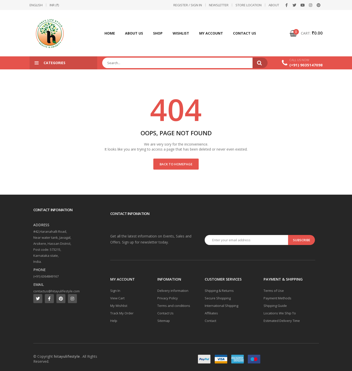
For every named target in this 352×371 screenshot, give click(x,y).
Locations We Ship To (280, 313)
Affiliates (211, 313)
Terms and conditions (173, 305)
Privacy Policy (167, 298)
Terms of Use (274, 290)
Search (260, 63)
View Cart (117, 298)
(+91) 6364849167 (46, 276)
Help (113, 320)
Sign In (115, 290)
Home (109, 33)
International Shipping (221, 305)
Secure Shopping (218, 298)
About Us (134, 33)
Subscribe (301, 240)
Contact (210, 320)
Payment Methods (277, 298)
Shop (158, 33)
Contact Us (244, 33)
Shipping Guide (275, 305)
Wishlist (181, 33)
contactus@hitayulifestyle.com (56, 291)
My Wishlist (118, 305)
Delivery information (172, 290)
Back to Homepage (176, 164)
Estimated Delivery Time (282, 320)
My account (211, 33)
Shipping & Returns (219, 290)
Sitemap (163, 320)
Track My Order (122, 313)
